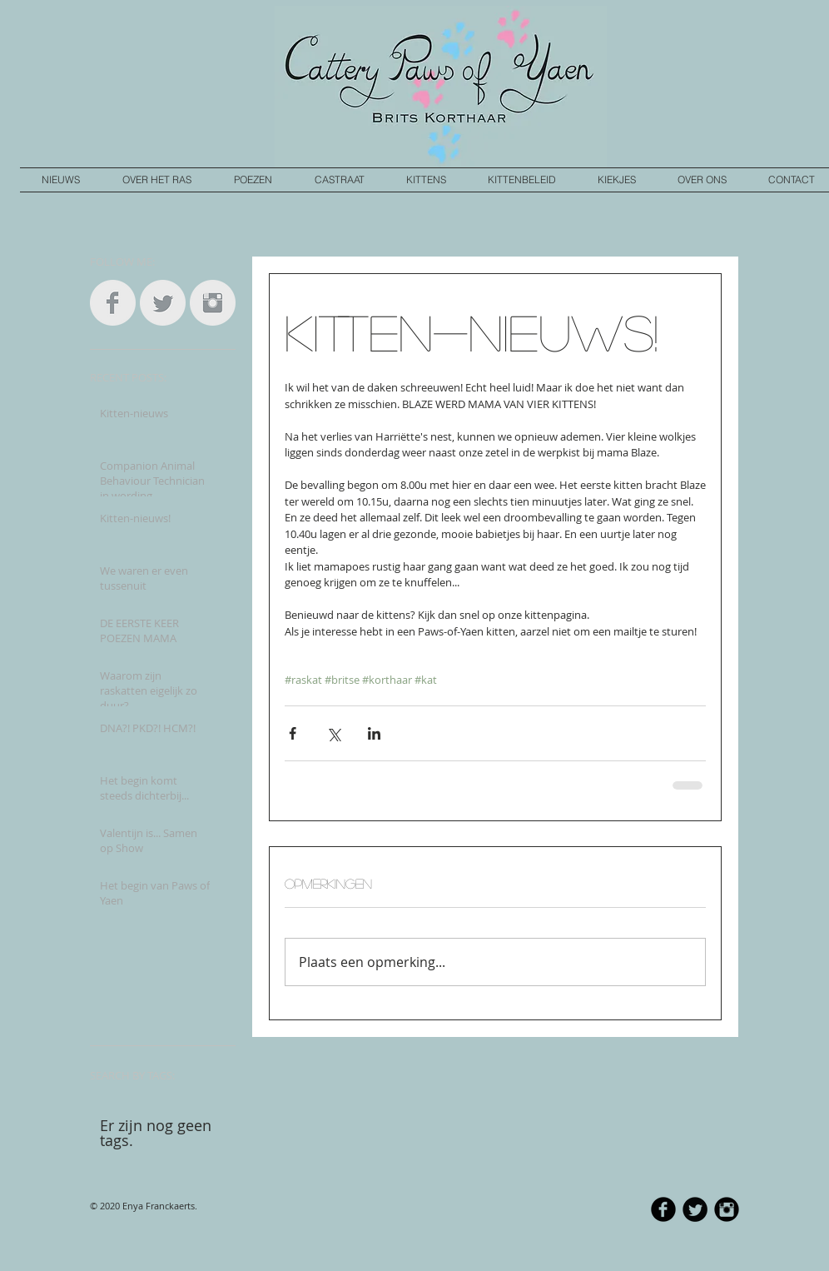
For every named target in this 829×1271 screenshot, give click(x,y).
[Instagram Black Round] (726, 1209)
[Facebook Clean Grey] (113, 303)
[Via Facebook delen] (292, 733)
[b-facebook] (663, 1209)
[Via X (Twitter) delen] (333, 733)
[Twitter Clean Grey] (163, 303)
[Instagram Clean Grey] (213, 303)
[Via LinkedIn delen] (374, 733)
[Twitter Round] (695, 1209)
